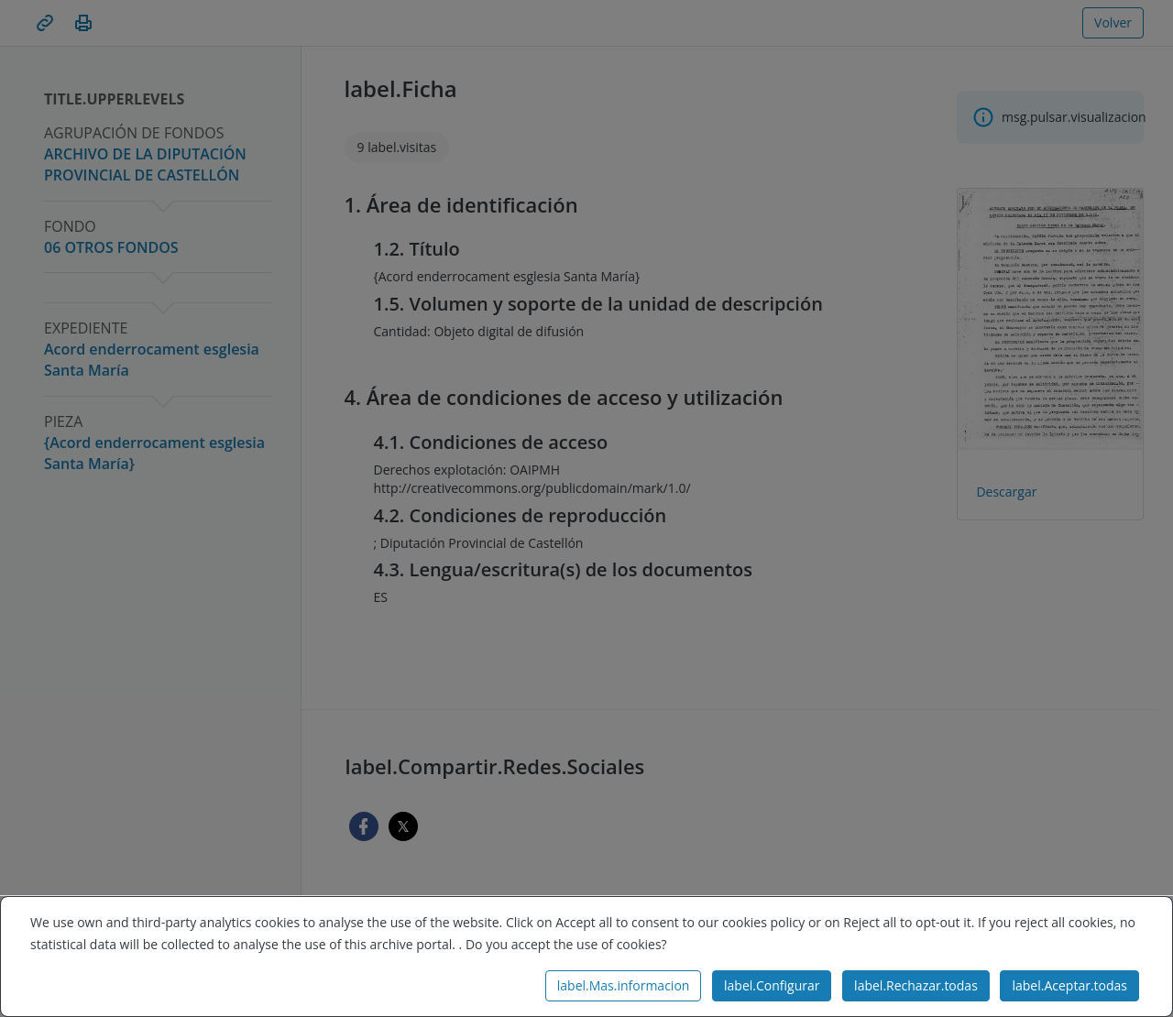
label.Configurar (771, 985)
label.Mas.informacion (623, 985)
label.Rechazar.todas (916, 985)
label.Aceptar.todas (1069, 985)
